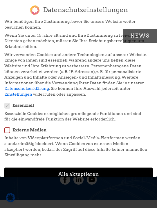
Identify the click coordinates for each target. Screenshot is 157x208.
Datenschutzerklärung (26, 86)
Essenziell (21, 103)
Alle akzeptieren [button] (78, 172)
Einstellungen (18, 92)
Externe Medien (27, 128)
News (140, 36)
